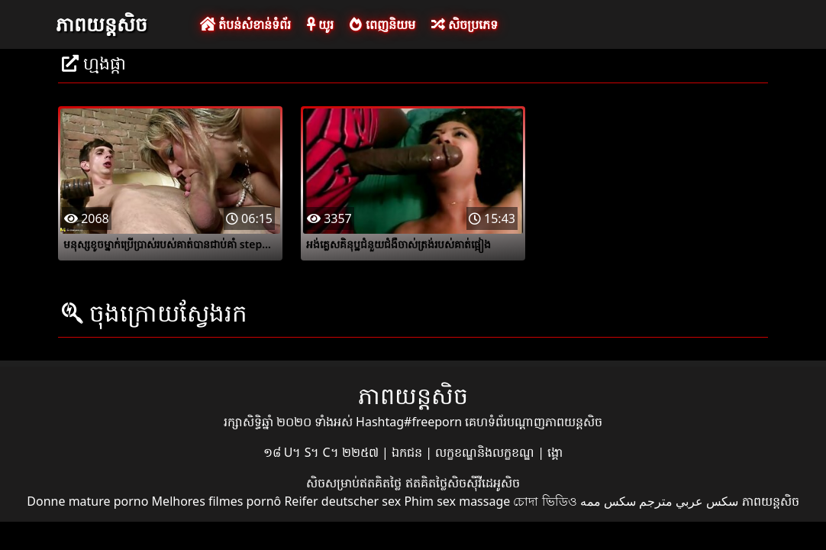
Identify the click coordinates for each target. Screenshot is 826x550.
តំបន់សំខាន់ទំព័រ (245, 24)
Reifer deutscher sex (342, 501)
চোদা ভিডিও (544, 501)
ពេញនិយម (382, 24)
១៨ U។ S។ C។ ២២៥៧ (322, 452)
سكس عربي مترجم (688, 501)
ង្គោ (555, 452)
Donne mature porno (87, 501)
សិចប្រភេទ (464, 24)
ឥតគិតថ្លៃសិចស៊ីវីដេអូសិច (462, 482)
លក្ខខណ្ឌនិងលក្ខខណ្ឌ (486, 452)
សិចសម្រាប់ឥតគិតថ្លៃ (355, 482)
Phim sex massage (457, 501)
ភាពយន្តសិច (101, 24)
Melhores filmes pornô (217, 501)
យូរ (320, 24)
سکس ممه (608, 501)
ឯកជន (408, 452)
